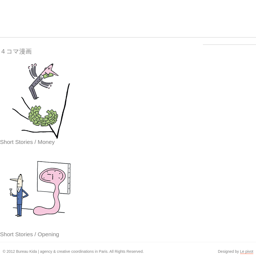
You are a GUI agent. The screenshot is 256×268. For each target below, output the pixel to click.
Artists (51, 15)
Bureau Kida (10, 15)
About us (92, 15)
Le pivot (246, 251)
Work (72, 15)
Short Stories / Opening (29, 234)
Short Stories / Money (27, 142)
